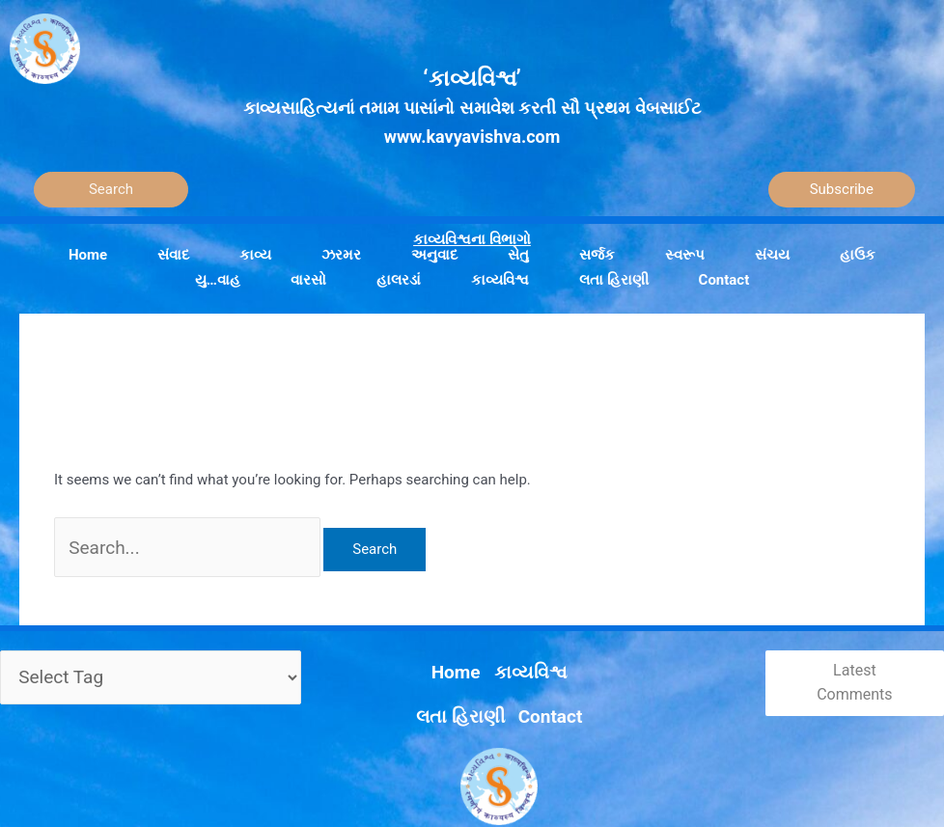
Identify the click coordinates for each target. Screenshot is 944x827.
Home (361, 650)
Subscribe (842, 189)
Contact (576, 650)
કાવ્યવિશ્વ (424, 650)
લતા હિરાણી (502, 650)
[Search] (111, 189)
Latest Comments (845, 670)
